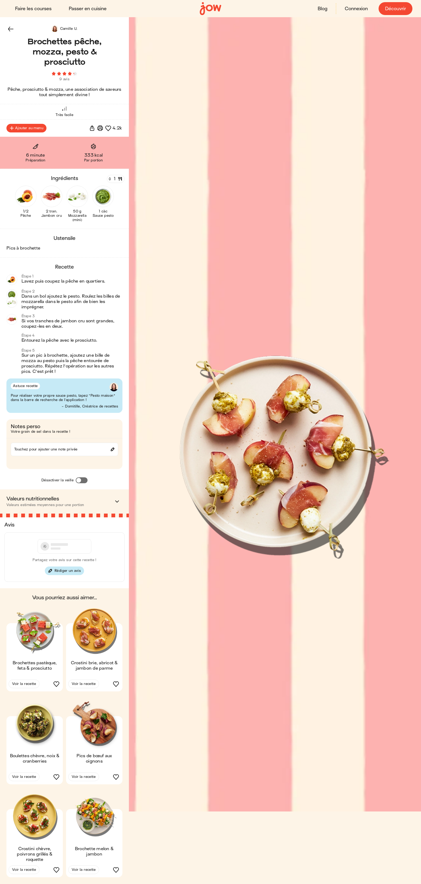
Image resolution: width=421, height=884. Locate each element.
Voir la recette (24, 684)
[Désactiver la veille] (82, 481)
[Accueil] (210, 8)
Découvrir (395, 8)
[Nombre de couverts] (115, 179)
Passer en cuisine (88, 8)
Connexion (356, 8)
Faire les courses (33, 8)
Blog (322, 8)
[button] (10, 29)
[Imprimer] (100, 128)
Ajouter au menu (26, 128)
